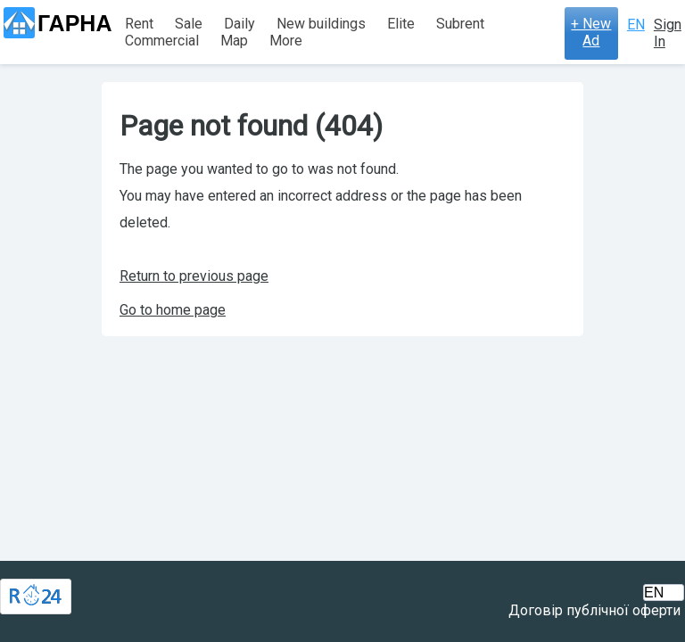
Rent (139, 23)
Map (234, 40)
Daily (239, 23)
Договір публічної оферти (594, 610)
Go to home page (173, 309)
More (285, 40)
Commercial (162, 40)
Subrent (460, 23)
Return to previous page (194, 276)
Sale (188, 23)
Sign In (667, 33)
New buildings (321, 23)
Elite (401, 23)
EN (636, 24)
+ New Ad (591, 32)
